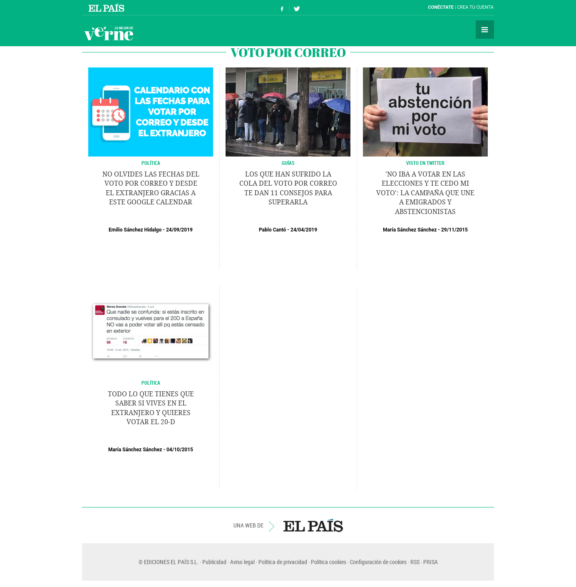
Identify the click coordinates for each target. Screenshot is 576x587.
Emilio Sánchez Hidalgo (135, 230)
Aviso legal (242, 562)
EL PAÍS (313, 525)
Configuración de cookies (378, 562)
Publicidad (214, 562)
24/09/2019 (179, 230)
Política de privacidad (282, 562)
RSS (415, 562)
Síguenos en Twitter (297, 7)
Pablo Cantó (272, 230)
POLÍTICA (151, 162)
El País (107, 7)
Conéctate (441, 7)
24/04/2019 (303, 230)
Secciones (485, 29)
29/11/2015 (454, 230)
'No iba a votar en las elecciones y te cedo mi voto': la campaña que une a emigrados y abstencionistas (425, 193)
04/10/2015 (179, 450)
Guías (288, 162)
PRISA (430, 562)
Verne (108, 33)
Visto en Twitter (425, 162)
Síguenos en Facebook (282, 7)
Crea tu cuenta (475, 7)
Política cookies (328, 562)
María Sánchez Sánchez (410, 230)
